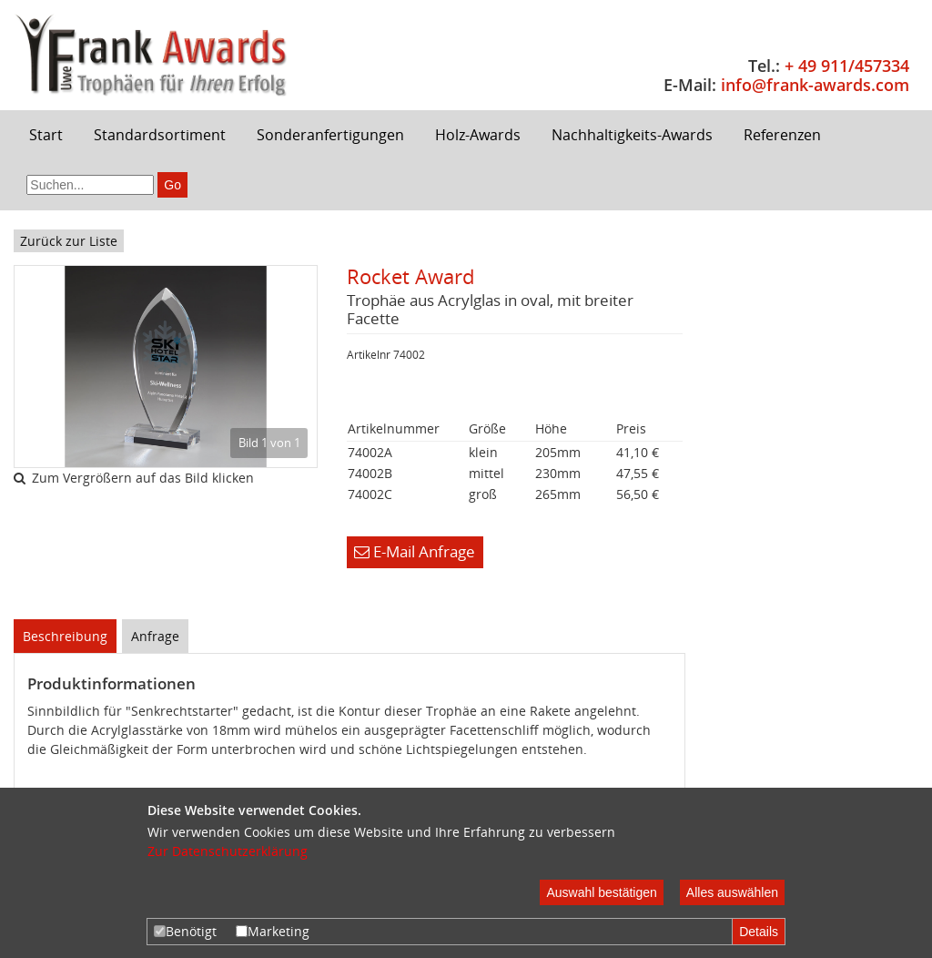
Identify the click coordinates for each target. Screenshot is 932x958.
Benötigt (185, 931)
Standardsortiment (160, 135)
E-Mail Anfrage (414, 551)
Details (758, 931)
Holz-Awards (478, 135)
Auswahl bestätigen (601, 892)
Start (46, 135)
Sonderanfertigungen (330, 135)
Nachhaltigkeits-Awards (632, 135)
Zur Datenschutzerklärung (227, 851)
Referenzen (782, 135)
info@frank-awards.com (815, 85)
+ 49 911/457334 (847, 65)
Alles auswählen (732, 892)
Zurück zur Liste (68, 241)
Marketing (272, 931)
